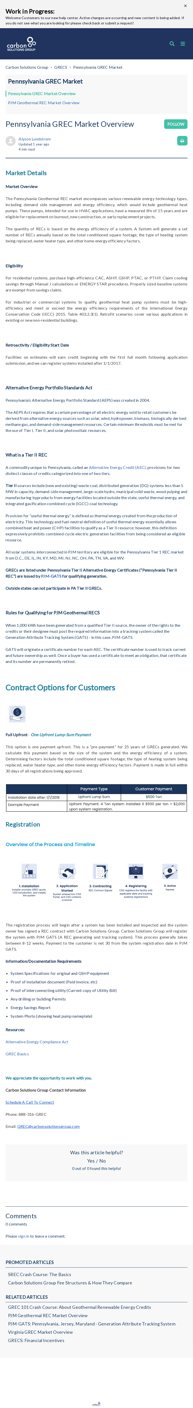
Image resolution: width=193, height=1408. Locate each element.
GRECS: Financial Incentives (36, 1340)
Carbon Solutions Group (27, 67)
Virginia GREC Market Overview (40, 1332)
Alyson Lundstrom (35, 138)
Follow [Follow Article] (175, 124)
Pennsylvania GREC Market (97, 67)
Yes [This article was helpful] (91, 1161)
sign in (23, 1236)
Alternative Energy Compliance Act (37, 1041)
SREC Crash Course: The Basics (39, 1274)
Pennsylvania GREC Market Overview (41, 93)
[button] (183, 43)
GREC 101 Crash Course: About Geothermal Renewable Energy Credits (79, 1307)
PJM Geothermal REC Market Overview (44, 102)
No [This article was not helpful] (102, 1161)
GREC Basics (17, 1053)
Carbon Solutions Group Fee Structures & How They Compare (70, 1282)
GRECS (60, 67)
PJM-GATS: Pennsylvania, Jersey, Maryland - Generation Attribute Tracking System (91, 1323)
